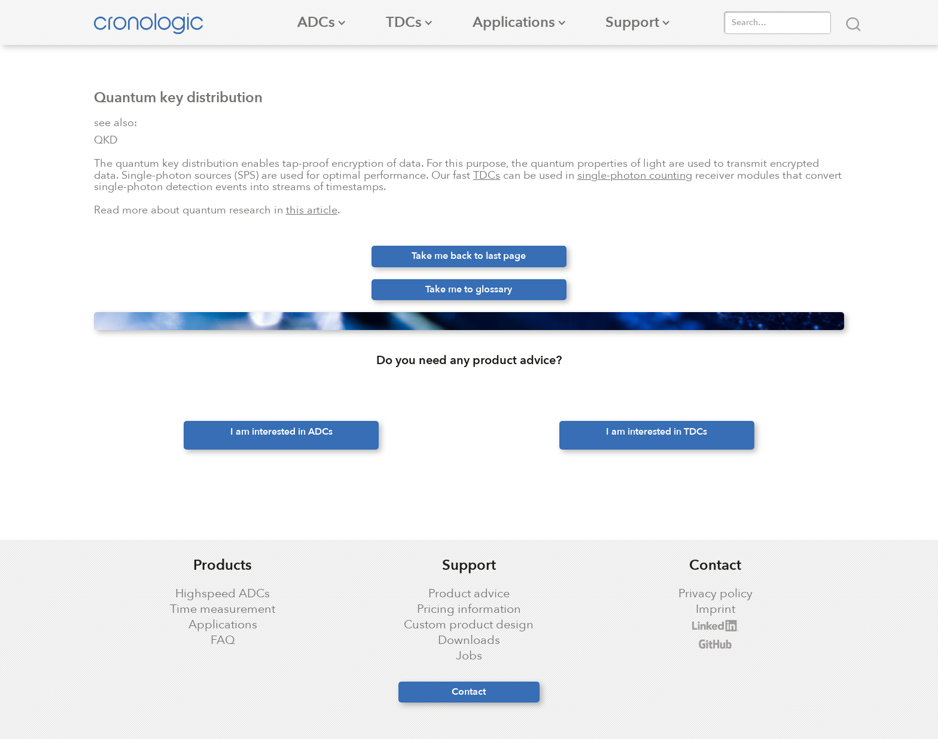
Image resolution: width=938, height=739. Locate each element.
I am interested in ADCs (281, 431)
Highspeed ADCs (222, 593)
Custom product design (469, 625)
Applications (222, 625)
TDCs (486, 175)
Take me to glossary (468, 289)
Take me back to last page (469, 255)
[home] (154, 22)
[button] (316, 22)
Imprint (715, 609)
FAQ (223, 640)
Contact (469, 691)
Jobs (469, 656)
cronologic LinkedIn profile (665, 625)
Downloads (469, 640)
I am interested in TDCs (656, 431)
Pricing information (469, 609)
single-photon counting (634, 175)
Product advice (469, 593)
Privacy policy (715, 593)
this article (311, 210)
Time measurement (222, 609)
